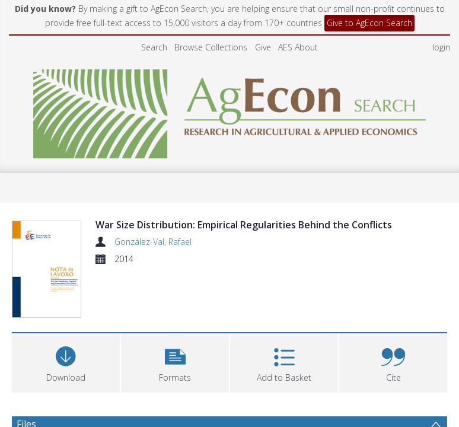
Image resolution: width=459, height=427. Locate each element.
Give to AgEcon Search (369, 22)
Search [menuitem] (154, 47)
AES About (298, 47)
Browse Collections (210, 47)
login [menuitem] (441, 47)
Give (263, 47)
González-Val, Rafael (153, 241)
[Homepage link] (229, 111)
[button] (175, 361)
